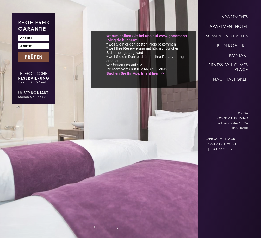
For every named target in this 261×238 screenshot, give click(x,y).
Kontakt (238, 55)
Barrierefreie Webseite (223, 144)
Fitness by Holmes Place (228, 67)
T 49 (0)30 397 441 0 (33, 82)
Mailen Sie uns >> (32, 96)
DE (106, 228)
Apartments (234, 16)
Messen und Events (227, 36)
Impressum (214, 139)
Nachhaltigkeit (230, 79)
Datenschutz (221, 149)
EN (117, 228)
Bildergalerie (232, 45)
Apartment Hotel (228, 26)
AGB (231, 139)
